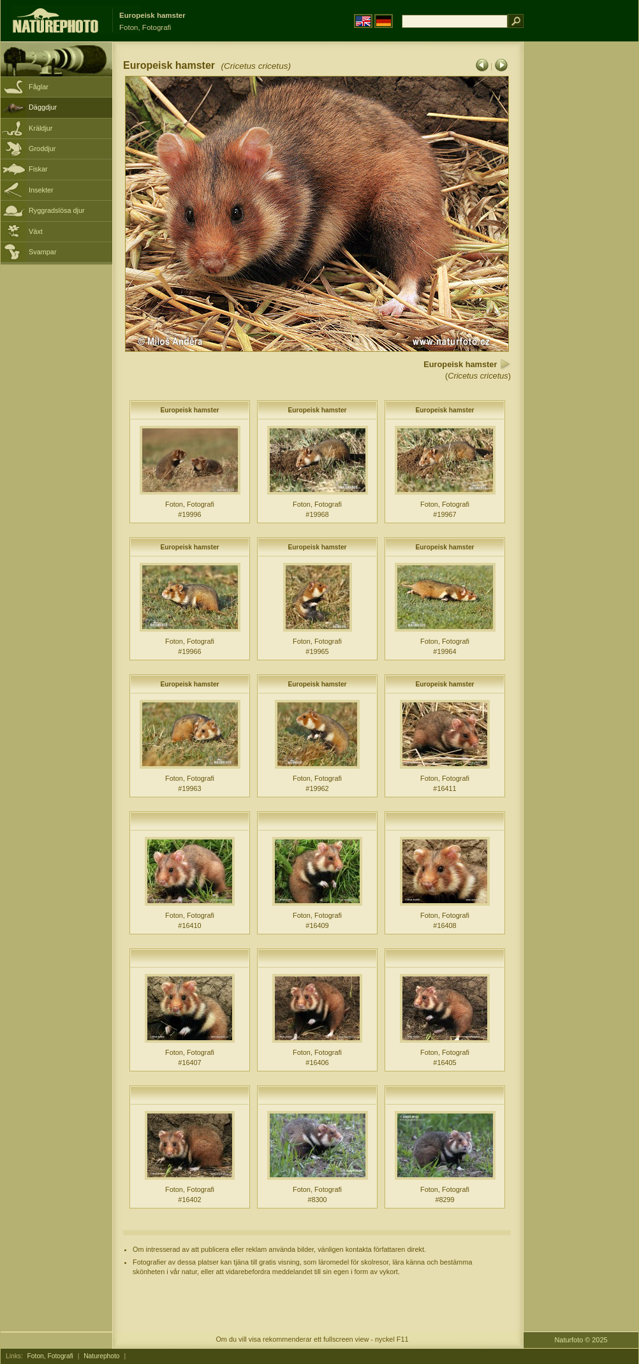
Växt (36, 231)
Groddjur (42, 148)
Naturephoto (101, 1356)
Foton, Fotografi (50, 1356)
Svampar (43, 252)
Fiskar (38, 169)
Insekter (41, 190)
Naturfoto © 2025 (581, 1340)
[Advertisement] (581, 245)
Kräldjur (40, 128)
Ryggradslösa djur (57, 210)
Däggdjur (43, 107)
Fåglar (38, 87)
